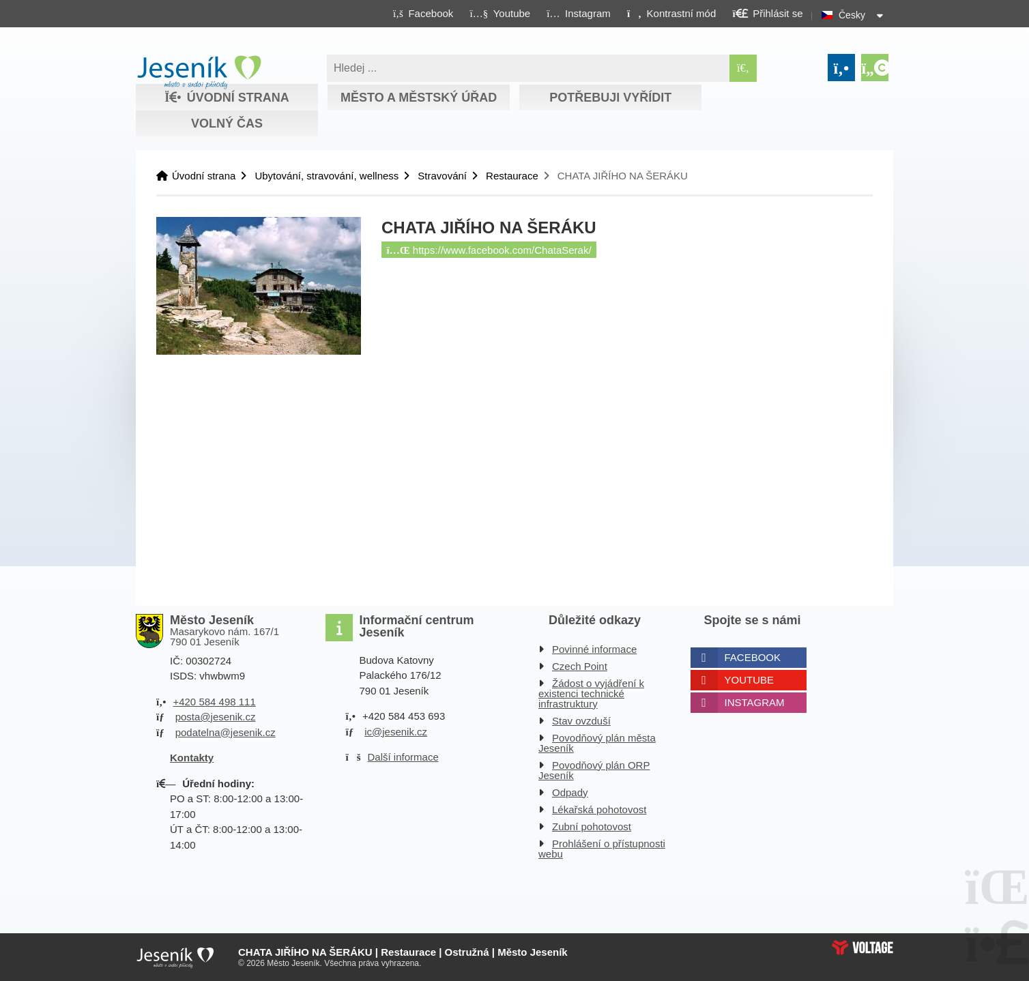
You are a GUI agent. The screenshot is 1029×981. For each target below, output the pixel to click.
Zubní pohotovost (591, 826)
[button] (671, 13)
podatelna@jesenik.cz (225, 732)
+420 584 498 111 (214, 701)
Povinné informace (594, 649)
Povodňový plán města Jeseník (597, 743)
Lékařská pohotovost (599, 809)
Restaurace (512, 176)
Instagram (755, 702)
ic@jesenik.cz (395, 731)
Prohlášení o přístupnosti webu (601, 849)
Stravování (442, 176)
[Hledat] (743, 68)
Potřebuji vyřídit (610, 97)
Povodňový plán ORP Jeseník (594, 770)
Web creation (862, 947)
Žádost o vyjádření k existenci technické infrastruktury (591, 693)
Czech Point (579, 666)
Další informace (403, 757)
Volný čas (227, 123)
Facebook (753, 657)
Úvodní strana (199, 72)
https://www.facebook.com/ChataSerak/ (489, 250)
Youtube (749, 680)
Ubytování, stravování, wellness (326, 176)
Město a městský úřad (418, 97)
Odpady (570, 792)
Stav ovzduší (581, 721)
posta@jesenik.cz (215, 716)
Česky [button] (852, 15)
